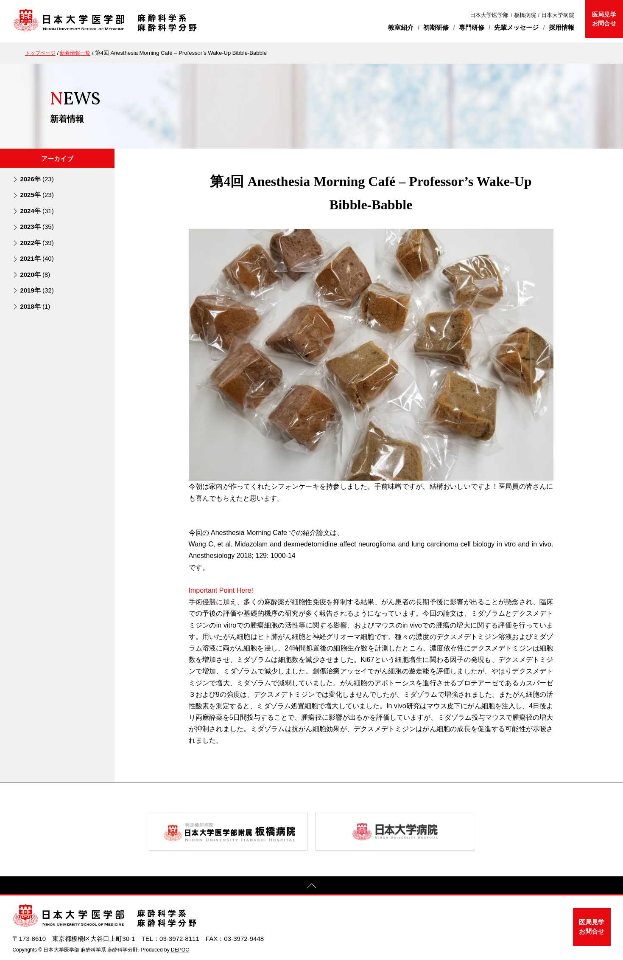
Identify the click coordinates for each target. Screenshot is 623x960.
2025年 (36, 194)
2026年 (36, 179)
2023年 (36, 226)
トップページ (41, 53)
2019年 (36, 290)
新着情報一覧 (78, 53)
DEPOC (180, 950)
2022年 (36, 242)
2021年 (36, 258)
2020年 (35, 274)
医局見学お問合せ (604, 19)
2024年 (36, 210)
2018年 (35, 306)
